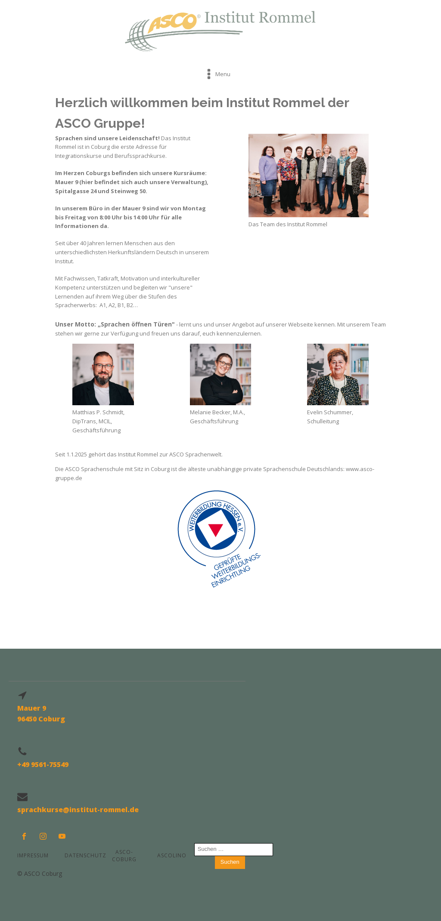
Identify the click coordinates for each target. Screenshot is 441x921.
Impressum (33, 855)
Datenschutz (83, 855)
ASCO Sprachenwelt (195, 454)
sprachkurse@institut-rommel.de (78, 809)
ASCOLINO (171, 855)
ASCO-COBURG (124, 855)
